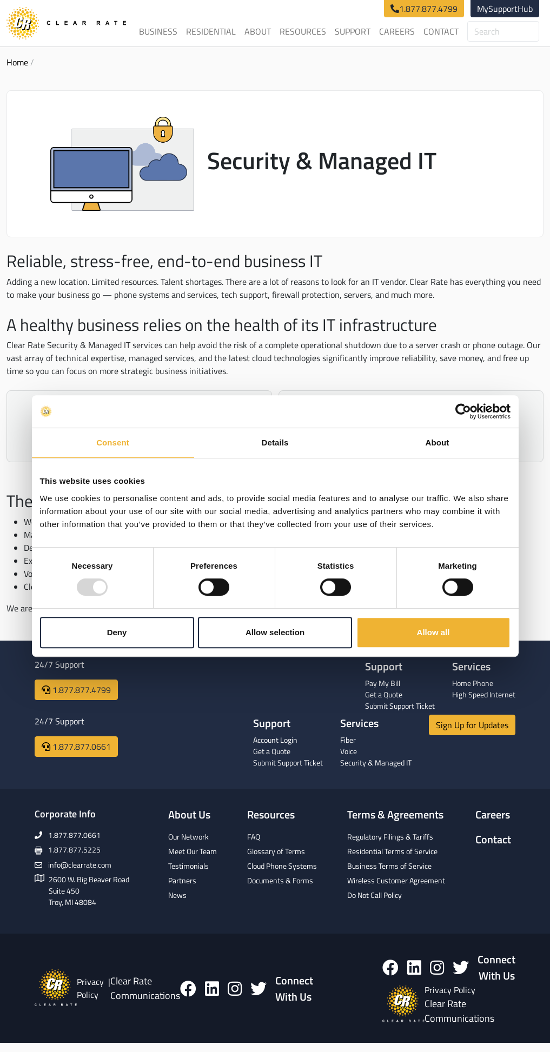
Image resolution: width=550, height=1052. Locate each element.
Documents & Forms (280, 880)
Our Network (188, 836)
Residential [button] (211, 31)
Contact (441, 31)
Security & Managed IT (376, 762)
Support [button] (352, 31)
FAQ (253, 836)
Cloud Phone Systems (282, 866)
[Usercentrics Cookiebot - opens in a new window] (463, 411)
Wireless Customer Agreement (396, 880)
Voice (348, 751)
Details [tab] (275, 442)
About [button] (257, 31)
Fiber (348, 740)
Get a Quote (383, 694)
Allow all (433, 632)
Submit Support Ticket (400, 706)
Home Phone (472, 683)
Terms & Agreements (395, 814)
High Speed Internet (483, 694)
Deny (117, 632)
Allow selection (275, 632)
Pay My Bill (382, 683)
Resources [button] (303, 31)
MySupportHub (505, 9)
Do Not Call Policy (374, 895)
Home (17, 62)
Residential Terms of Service (392, 851)
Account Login (275, 740)
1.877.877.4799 (428, 9)
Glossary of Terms (276, 851)
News (177, 895)
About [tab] (437, 442)
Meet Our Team (192, 851)
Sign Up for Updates (472, 725)
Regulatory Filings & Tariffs (390, 836)
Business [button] (158, 31)
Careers (397, 31)
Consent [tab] (112, 442)
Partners (182, 880)
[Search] (503, 31)
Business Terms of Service (389, 866)
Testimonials (188, 866)
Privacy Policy (90, 988)
